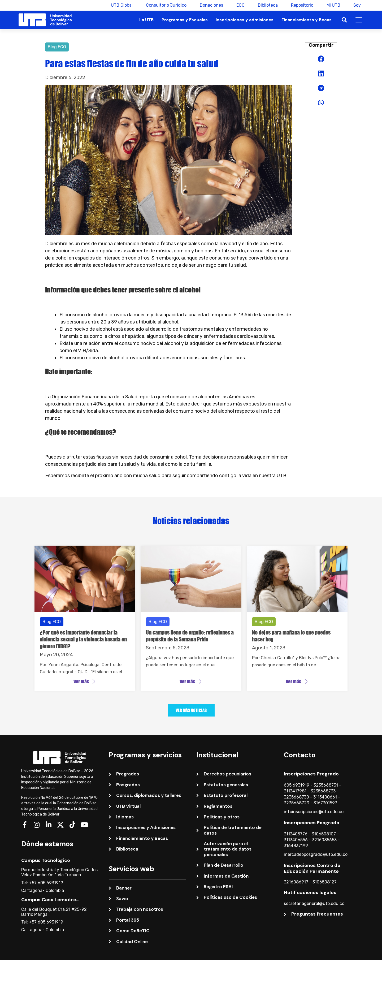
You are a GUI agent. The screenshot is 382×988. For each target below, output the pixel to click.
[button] (344, 20)
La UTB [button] (146, 20)
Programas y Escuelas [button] (185, 20)
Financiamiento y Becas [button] (306, 20)
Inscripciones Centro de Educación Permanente (312, 868)
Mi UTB (333, 5)
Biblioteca (267, 5)
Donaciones (211, 5)
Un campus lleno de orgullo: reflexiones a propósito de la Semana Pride (190, 635)
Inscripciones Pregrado (311, 774)
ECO (240, 5)
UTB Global (121, 5)
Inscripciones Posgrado (311, 822)
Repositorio (302, 5)
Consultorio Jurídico (166, 5)
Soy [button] (357, 5)
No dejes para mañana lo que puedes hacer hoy (291, 635)
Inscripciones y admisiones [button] (245, 20)
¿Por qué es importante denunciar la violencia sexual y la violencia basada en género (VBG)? (83, 639)
